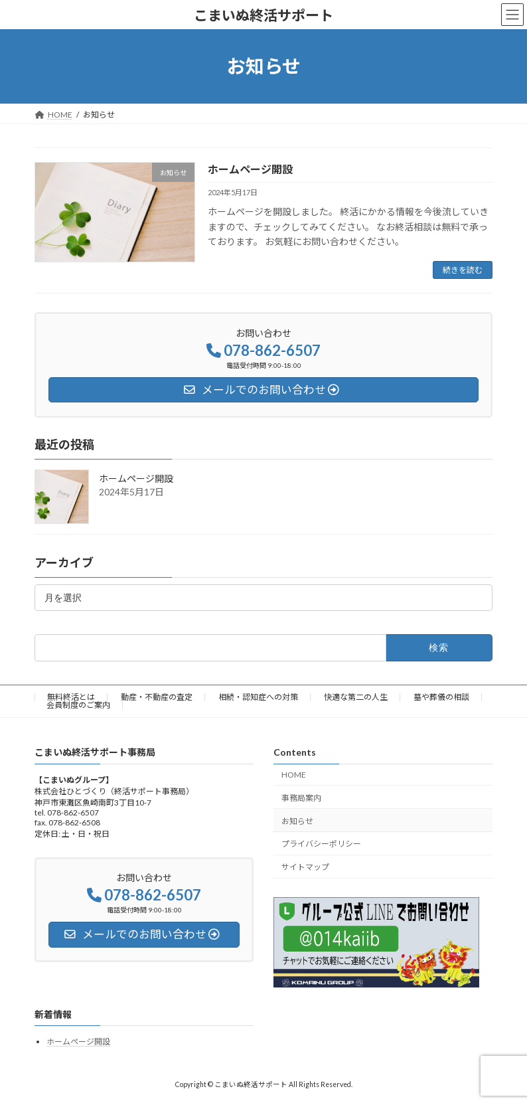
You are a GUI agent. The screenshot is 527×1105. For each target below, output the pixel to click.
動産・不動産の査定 (156, 697)
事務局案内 (301, 798)
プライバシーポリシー (321, 844)
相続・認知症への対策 (258, 697)
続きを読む (463, 270)
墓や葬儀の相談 (441, 697)
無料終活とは (71, 697)
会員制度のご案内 (78, 705)
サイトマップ (305, 867)
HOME (293, 775)
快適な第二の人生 (356, 697)
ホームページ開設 (250, 169)
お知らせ (297, 821)
